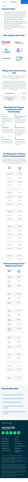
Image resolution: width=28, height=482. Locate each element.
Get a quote (24, 2)
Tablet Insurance (5, 445)
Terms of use (17, 441)
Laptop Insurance (5, 448)
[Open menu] (4, 2)
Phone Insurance (5, 438)
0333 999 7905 (8, 428)
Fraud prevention (18, 443)
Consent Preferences (6, 450)
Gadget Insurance (5, 443)
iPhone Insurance (5, 441)
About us (16, 438)
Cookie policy (17, 448)
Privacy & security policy (20, 445)
